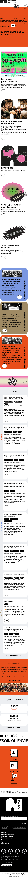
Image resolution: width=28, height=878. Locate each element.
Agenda (3, 842)
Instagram (10, 851)
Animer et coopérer (7, 836)
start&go (16, 6)
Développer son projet (8, 838)
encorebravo (17, 875)
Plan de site (16, 876)
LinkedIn (17, 851)
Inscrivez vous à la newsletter (9, 816)
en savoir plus (13, 25)
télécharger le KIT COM (20, 827)
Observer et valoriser (8, 834)
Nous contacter (6, 865)
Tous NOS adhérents (13, 680)
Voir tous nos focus (13, 655)
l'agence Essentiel (20, 873)
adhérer (4, 827)
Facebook (3, 851)
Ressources (5, 844)
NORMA (3, 832)
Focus (3, 840)
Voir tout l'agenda (13, 728)
